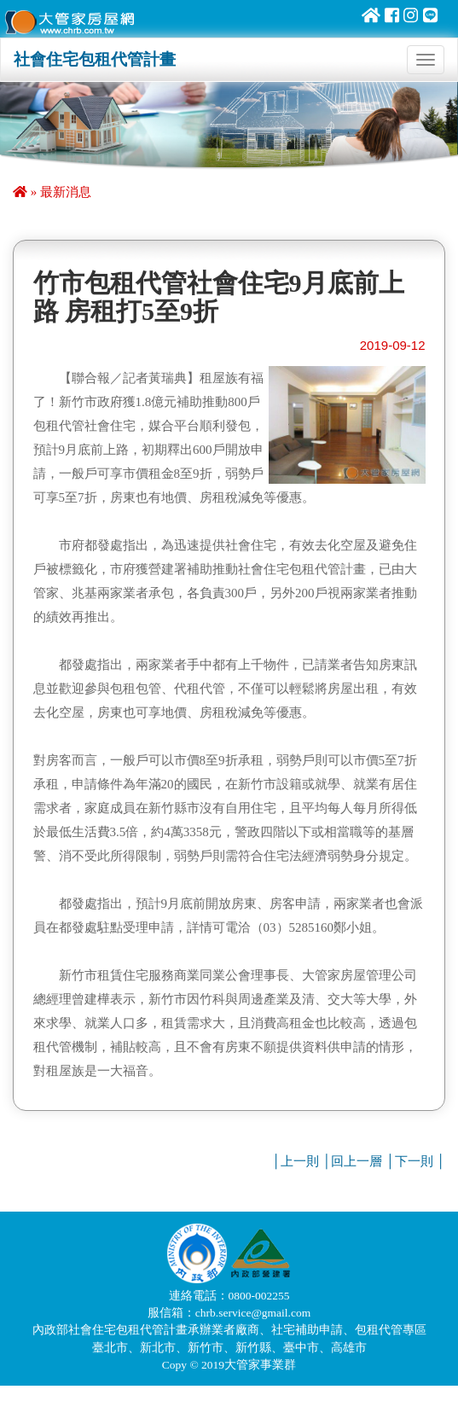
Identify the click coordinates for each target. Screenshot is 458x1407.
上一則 (300, 1161)
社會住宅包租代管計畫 (95, 59)
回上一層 (356, 1161)
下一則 (414, 1161)
